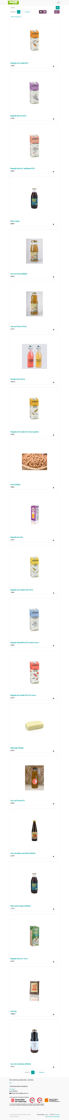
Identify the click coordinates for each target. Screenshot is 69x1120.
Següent (27, 12)
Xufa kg (13, 1011)
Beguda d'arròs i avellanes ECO (23, 168)
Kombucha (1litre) (18, 379)
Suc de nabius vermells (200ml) (23, 853)
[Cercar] (58, 7)
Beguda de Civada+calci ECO (22, 590)
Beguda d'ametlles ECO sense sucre (25, 643)
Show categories (16, 16)
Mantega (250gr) (17, 748)
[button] (57, 12)
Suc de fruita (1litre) (19, 326)
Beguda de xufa (17, 537)
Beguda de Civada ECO (19, 63)
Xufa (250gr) (15, 485)
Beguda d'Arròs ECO (18, 116)
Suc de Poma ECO (18, 801)
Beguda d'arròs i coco (19, 959)
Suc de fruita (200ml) (19, 274)
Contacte (12, 1089)
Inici (10, 1083)
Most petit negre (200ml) (20, 906)
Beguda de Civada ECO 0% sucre (23, 695)
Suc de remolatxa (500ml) (21, 1064)
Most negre (15, 221)
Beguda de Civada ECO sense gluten (25, 432)
